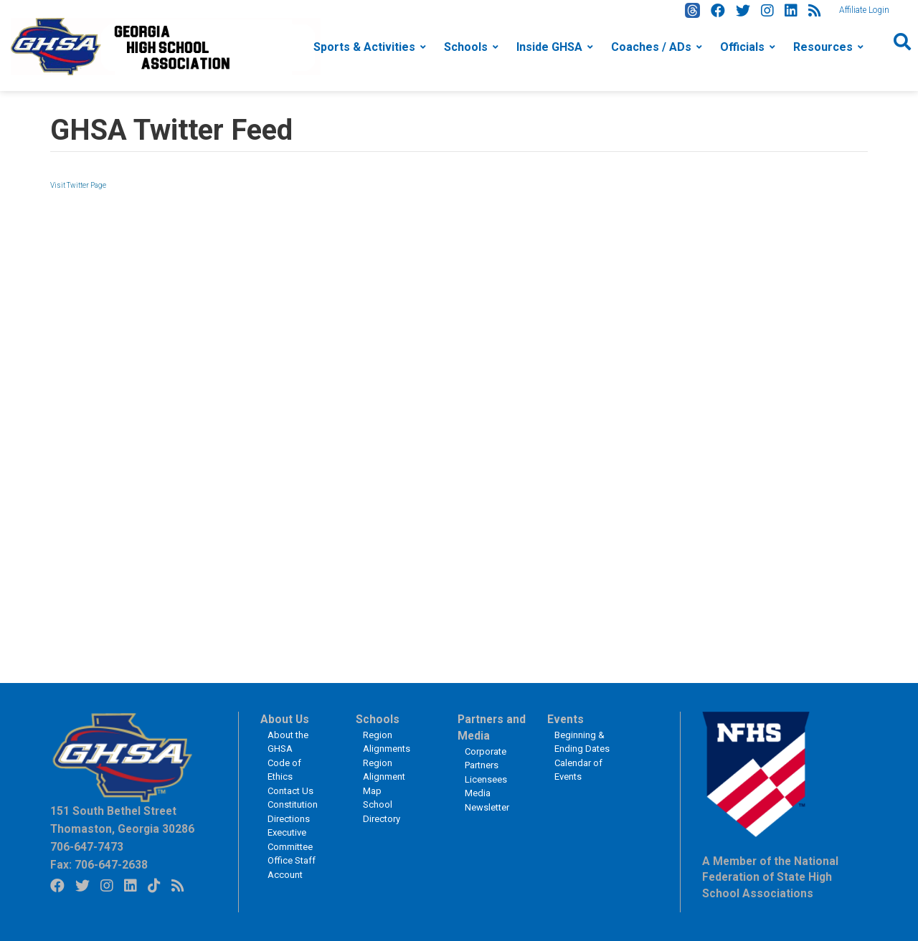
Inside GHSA (549, 47)
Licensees (486, 779)
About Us (284, 719)
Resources (823, 47)
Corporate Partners (485, 758)
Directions (289, 818)
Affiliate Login (864, 10)
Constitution (293, 804)
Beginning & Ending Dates (582, 742)
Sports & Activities (364, 47)
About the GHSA (288, 742)
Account (285, 874)
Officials (742, 47)
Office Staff (292, 860)
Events (565, 719)
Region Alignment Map (384, 777)
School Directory (381, 811)
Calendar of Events (578, 770)
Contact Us (290, 790)
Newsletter (487, 807)
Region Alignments (386, 742)
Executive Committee (290, 839)
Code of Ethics (284, 770)
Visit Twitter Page (78, 185)
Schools (466, 47)
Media (478, 793)
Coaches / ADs (651, 47)
